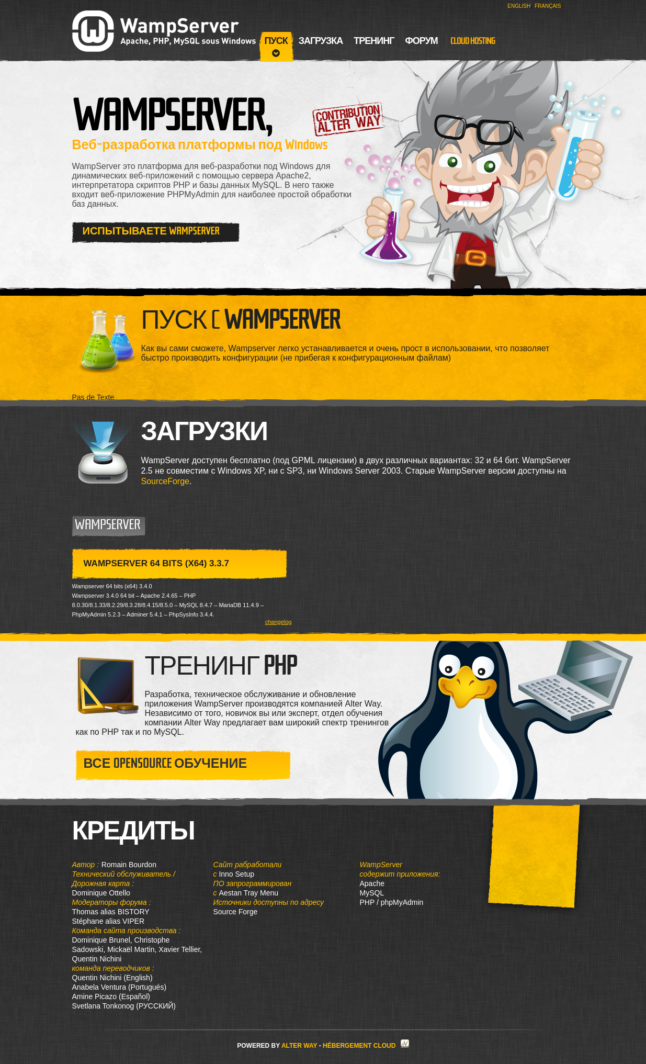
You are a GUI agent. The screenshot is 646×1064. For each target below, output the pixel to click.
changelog (278, 622)
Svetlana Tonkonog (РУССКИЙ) (124, 1006)
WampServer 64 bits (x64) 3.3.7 (156, 563)
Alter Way (299, 1045)
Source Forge (235, 912)
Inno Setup (236, 874)
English (518, 6)
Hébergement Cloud (359, 1045)
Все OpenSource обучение (165, 763)
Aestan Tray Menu (248, 893)
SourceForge (165, 481)
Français (548, 6)
